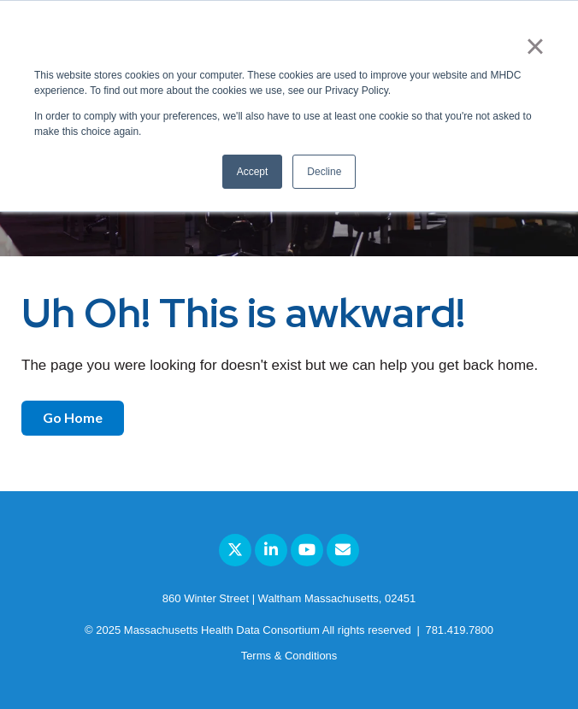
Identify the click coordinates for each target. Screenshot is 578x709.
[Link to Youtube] (307, 550)
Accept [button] (252, 172)
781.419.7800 (459, 630)
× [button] (535, 46)
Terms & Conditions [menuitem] (289, 655)
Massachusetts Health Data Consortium (222, 630)
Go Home (73, 417)
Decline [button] (324, 172)
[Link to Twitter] (235, 550)
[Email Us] (343, 550)
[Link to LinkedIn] (271, 550)
